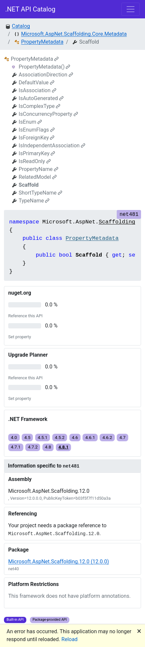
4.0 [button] (14, 437)
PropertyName (38, 169)
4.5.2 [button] (60, 437)
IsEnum (30, 122)
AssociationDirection (46, 75)
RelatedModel (38, 177)
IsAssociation (37, 90)
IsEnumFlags (37, 130)
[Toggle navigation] (130, 9)
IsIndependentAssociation (52, 145)
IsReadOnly (35, 161)
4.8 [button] (48, 447)
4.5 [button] (27, 437)
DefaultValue (36, 82)
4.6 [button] (75, 437)
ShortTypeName (40, 193)
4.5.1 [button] (43, 437)
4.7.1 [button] (16, 447)
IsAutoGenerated (41, 98)
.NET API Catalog (30, 9)
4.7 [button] (122, 437)
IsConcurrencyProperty (48, 114)
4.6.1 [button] (90, 437)
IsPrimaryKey (37, 153)
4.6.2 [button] (107, 437)
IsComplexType (39, 106)
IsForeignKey (37, 138)
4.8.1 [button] (64, 447)
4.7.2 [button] (33, 447)
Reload (69, 639)
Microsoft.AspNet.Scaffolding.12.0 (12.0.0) (58, 561)
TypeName (34, 201)
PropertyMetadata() (44, 67)
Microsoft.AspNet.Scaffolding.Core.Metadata (74, 34)
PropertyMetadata (42, 42)
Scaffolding (117, 222)
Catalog (21, 26)
